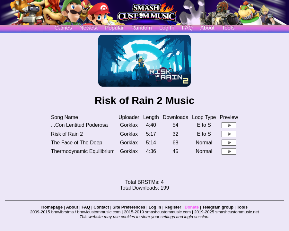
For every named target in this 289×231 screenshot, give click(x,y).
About (207, 28)
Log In (155, 207)
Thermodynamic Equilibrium (83, 151)
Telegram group (217, 207)
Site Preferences (128, 207)
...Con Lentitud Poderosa (79, 125)
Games (63, 28)
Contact (101, 207)
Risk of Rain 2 (67, 134)
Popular (114, 28)
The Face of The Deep (76, 142)
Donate (192, 207)
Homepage (52, 207)
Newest (88, 28)
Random (141, 28)
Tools (228, 28)
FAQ (187, 28)
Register (172, 207)
